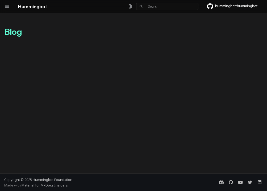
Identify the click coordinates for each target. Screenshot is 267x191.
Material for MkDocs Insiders (45, 185)
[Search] (167, 6)
